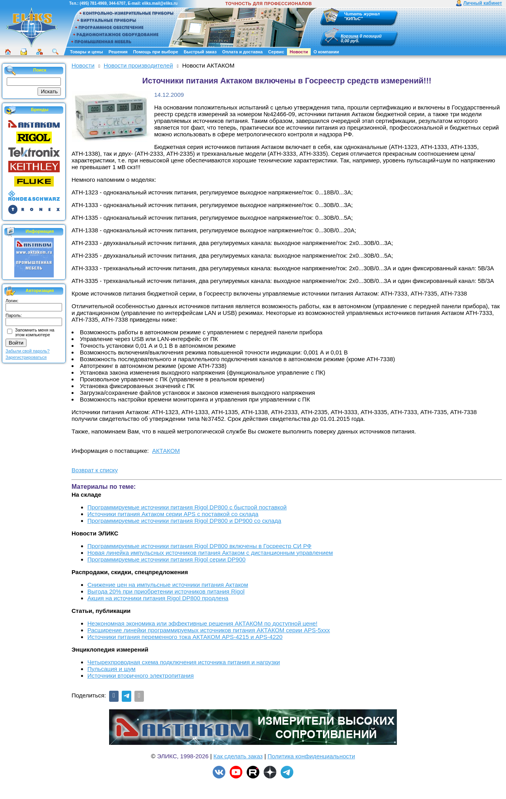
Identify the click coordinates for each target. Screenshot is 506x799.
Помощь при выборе (155, 51)
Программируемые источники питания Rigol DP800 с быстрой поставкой (187, 507)
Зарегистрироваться (26, 357)
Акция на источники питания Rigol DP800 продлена (157, 598)
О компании (326, 51)
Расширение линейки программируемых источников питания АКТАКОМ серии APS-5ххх (208, 630)
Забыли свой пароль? (27, 351)
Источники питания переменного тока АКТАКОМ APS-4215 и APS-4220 (185, 636)
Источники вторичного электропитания (140, 675)
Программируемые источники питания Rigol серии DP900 (166, 559)
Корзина (350, 36)
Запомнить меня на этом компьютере (34, 332)
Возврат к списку (95, 470)
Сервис (276, 51)
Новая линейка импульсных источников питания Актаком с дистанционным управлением (210, 552)
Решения (117, 51)
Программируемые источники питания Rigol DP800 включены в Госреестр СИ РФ (199, 546)
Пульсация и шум (111, 668)
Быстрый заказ (200, 51)
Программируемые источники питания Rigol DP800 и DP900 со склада (184, 520)
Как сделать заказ (238, 756)
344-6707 (117, 3)
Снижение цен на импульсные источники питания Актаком (167, 584)
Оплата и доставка (242, 51)
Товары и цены (86, 51)
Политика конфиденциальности (311, 756)
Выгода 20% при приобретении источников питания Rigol (166, 591)
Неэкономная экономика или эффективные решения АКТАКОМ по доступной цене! (202, 623)
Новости (299, 51)
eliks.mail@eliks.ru (159, 3)
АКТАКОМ (166, 450)
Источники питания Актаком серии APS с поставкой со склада (173, 514)
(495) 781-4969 (92, 3)
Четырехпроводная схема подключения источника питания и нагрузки (183, 662)
